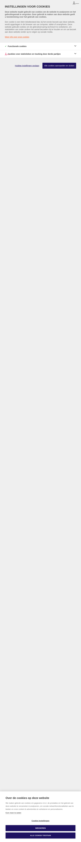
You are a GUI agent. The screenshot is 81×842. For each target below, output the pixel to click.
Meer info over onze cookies (17, 37)
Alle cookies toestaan (40, 835)
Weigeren (40, 828)
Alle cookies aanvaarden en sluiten (59, 66)
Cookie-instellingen (40, 821)
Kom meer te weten (13, 813)
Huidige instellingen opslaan (27, 66)
